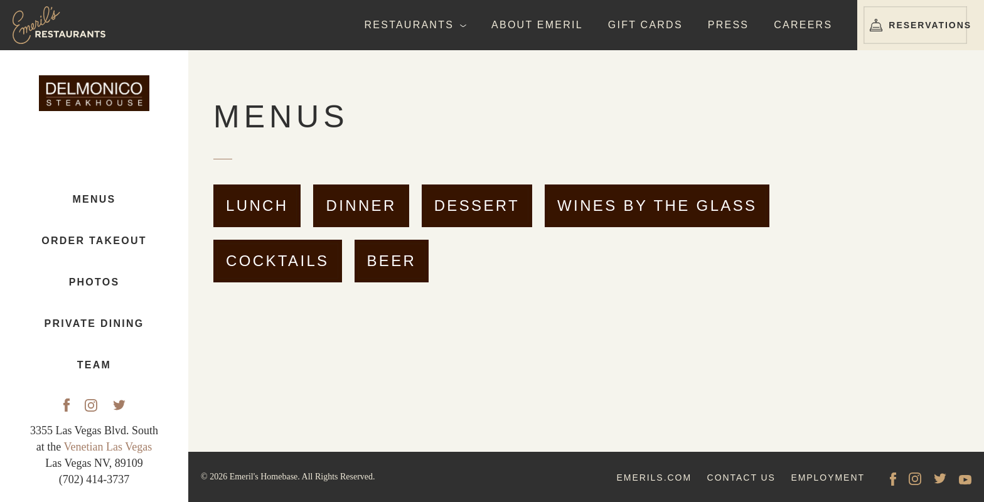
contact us (741, 478)
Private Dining (94, 324)
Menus (94, 200)
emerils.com (654, 478)
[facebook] (893, 479)
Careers (803, 24)
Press (728, 24)
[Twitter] (119, 405)
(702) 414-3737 (94, 479)
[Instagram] (91, 405)
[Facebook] (66, 404)
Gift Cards (645, 24)
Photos (94, 282)
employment (828, 478)
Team (94, 365)
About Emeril (537, 24)
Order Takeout (94, 241)
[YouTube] (965, 479)
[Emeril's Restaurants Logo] (63, 25)
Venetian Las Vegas (108, 447)
